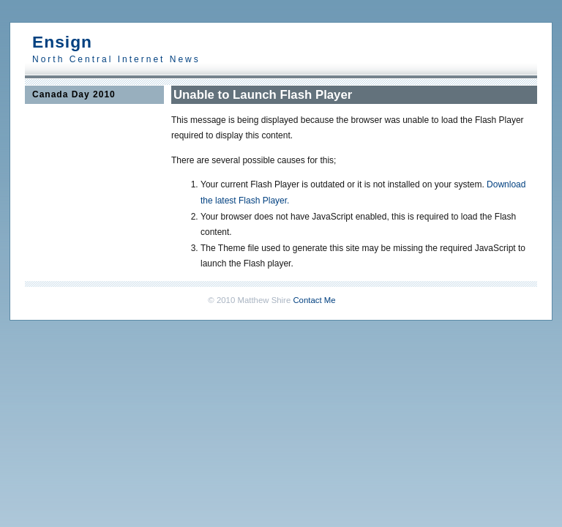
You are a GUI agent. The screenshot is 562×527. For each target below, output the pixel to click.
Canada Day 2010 (74, 94)
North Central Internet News (116, 59)
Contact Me (314, 300)
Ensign (62, 41)
